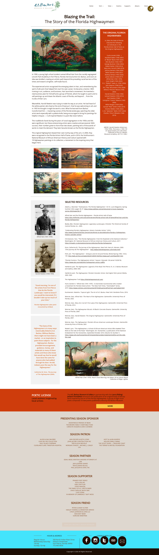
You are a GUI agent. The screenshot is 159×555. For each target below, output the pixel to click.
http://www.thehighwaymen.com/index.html (105, 250)
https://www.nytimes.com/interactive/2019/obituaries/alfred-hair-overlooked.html (97, 288)
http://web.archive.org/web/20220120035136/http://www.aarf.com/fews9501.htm (95, 256)
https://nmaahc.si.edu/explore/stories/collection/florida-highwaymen (88, 243)
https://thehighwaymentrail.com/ (92, 279)
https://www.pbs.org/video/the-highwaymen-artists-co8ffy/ (85, 262)
